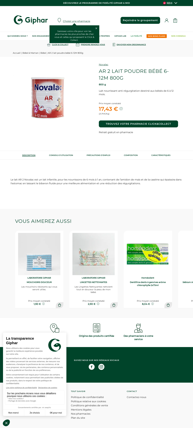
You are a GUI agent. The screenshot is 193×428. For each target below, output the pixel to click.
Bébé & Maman (30, 53)
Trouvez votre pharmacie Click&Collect (138, 123)
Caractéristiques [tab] (161, 155)
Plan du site (78, 417)
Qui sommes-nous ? (17, 36)
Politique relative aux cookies (88, 401)
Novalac (103, 64)
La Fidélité (136, 36)
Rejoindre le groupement (140, 20)
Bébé (43, 53)
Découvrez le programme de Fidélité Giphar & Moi (96, 3)
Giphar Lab (120, 36)
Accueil (17, 53)
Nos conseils (178, 36)
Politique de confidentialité (87, 397)
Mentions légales (81, 409)
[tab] (29, 155)
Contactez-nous (136, 397)
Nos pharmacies (80, 413)
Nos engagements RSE (44, 36)
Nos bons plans (156, 36)
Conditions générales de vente (89, 405)
